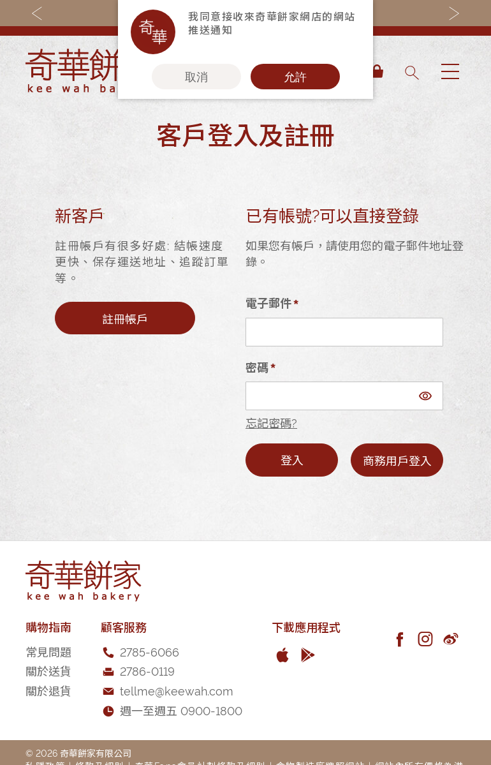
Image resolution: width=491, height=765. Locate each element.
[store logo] (89, 71)
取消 (196, 76)
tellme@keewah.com (176, 690)
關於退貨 (48, 690)
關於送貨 (48, 670)
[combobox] (411, 71)
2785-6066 (149, 651)
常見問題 (48, 651)
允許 (295, 76)
